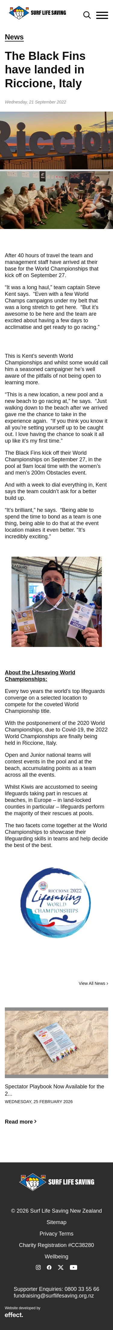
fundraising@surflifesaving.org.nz (54, 1296)
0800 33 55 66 (81, 1289)
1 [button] (48, 1151)
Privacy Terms (56, 1234)
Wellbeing (56, 1257)
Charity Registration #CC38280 (56, 1245)
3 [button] (66, 1151)
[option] (56, 1071)
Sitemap (56, 1222)
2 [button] (57, 1151)
